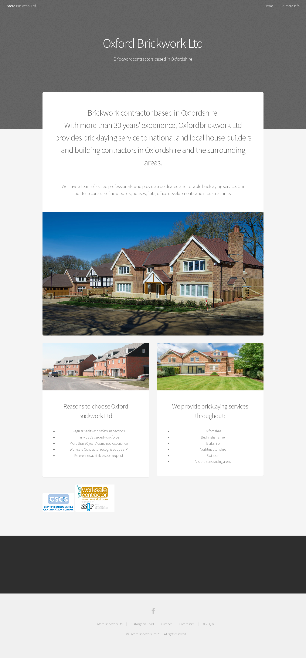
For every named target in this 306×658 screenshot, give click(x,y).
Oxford (10, 6)
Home (268, 6)
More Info (293, 6)
